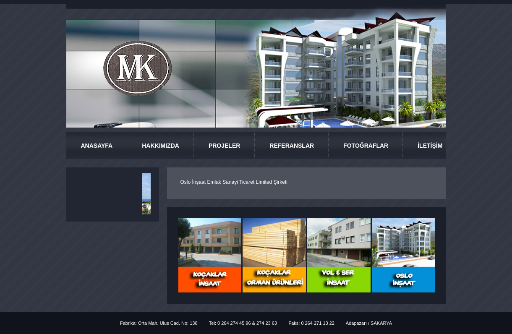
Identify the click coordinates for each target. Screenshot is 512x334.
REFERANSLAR (291, 145)
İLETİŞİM (430, 145)
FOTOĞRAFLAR (365, 145)
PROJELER (224, 145)
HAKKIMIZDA (160, 145)
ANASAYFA (97, 145)
